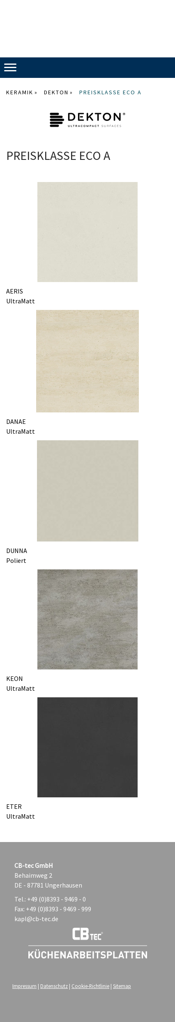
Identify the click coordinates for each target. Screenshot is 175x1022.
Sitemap (122, 986)
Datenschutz (54, 986)
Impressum (24, 986)
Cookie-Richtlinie (90, 986)
